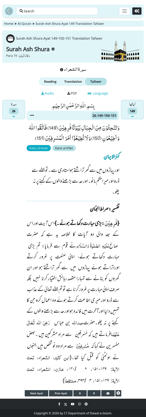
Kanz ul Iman (38, 148)
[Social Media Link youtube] (73, 404)
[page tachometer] (108, 393)
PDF (72, 93)
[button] (31, 115)
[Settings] (137, 11)
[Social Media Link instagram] (80, 404)
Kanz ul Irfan (64, 148)
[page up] (80, 393)
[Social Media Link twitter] (66, 404)
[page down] (94, 393)
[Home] (9, 11)
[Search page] (59, 11)
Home (8, 23)
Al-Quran (24, 23)
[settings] (118, 393)
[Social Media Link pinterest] (86, 404)
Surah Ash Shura (30, 49)
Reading (50, 81)
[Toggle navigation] (124, 11)
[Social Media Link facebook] (59, 404)
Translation (73, 81)
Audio (47, 93)
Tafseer (95, 81)
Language (98, 93)
